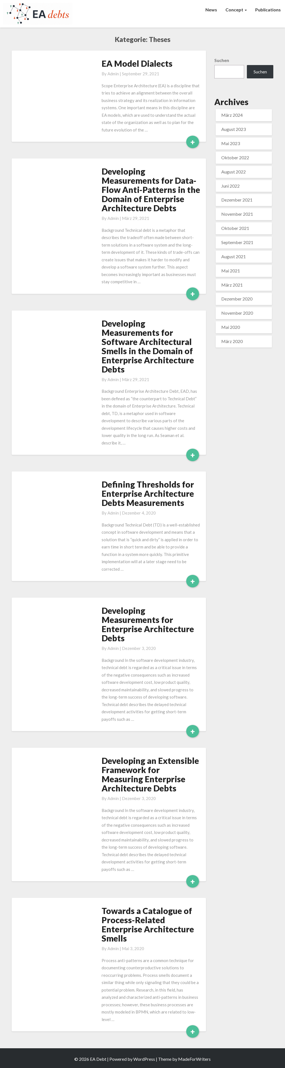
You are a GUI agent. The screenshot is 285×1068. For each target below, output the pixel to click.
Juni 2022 (230, 185)
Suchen (221, 60)
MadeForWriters (194, 1059)
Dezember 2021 (236, 199)
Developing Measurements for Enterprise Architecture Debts (148, 624)
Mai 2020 (230, 327)
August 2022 (233, 171)
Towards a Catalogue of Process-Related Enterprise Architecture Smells (148, 924)
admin (113, 73)
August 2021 (233, 256)
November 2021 (237, 214)
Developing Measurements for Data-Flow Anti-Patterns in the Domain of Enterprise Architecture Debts (151, 189)
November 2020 (237, 313)
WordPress (144, 1059)
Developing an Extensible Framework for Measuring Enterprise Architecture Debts (150, 774)
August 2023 (233, 129)
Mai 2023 (230, 143)
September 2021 (237, 242)
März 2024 (232, 115)
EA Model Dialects (137, 63)
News (211, 9)
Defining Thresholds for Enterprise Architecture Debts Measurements (148, 493)
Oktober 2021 (235, 228)
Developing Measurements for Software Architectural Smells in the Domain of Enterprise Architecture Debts (148, 346)
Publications (268, 9)
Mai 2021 (230, 270)
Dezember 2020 (236, 298)
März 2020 (232, 341)
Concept (236, 9)
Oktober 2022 (235, 157)
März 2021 (232, 284)
